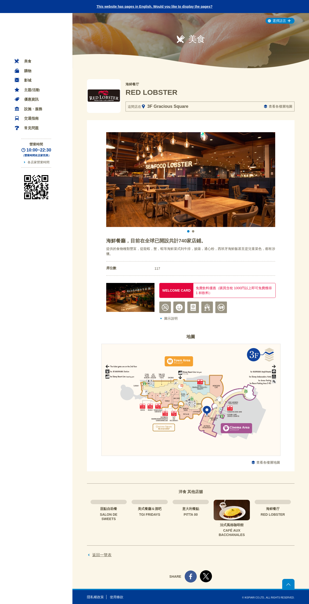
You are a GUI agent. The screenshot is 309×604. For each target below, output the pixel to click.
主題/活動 (32, 90)
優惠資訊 (31, 99)
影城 (27, 80)
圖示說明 (171, 318)
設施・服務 (33, 109)
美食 (27, 61)
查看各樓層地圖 (280, 106)
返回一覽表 (102, 555)
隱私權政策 (95, 597)
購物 (27, 71)
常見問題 (31, 128)
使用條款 (116, 597)
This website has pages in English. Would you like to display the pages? (155, 6)
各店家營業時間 (38, 162)
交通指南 (31, 118)
